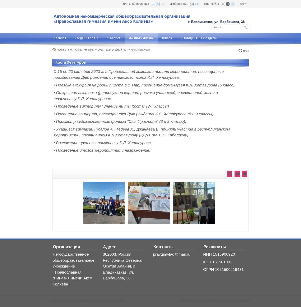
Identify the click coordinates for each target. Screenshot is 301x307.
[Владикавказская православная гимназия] (148, 20)
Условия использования (236, 301)
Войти (243, 4)
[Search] (230, 27)
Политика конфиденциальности (198, 301)
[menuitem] (60, 38)
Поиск (245, 27)
